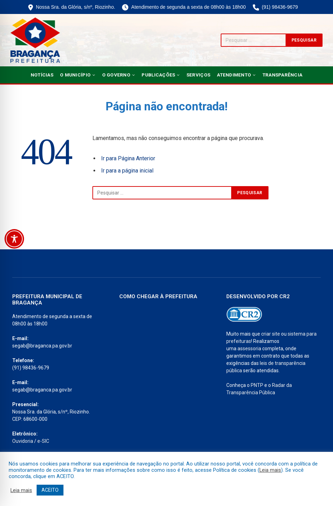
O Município (75, 75)
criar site (270, 334)
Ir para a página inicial (127, 170)
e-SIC (43, 441)
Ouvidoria (22, 441)
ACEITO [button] (50, 490)
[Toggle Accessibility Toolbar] (14, 239)
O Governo (116, 75)
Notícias (42, 75)
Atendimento (234, 75)
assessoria (249, 348)
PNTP (257, 385)
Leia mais (270, 470)
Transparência (283, 75)
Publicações (158, 75)
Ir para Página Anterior (128, 158)
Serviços (198, 75)
